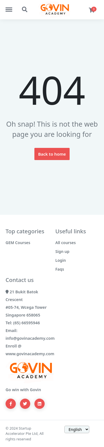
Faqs (59, 269)
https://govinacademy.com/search (25, 10)
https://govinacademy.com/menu (12, 7)
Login (60, 260)
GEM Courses (18, 242)
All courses (65, 242)
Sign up (62, 251)
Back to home (52, 154)
